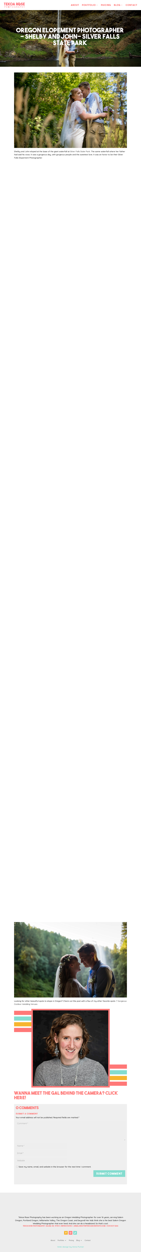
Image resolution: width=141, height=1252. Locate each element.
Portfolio (89, 5)
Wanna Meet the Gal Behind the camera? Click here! (66, 1095)
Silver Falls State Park (80, 151)
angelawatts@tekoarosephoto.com (90, 1226)
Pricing (106, 5)
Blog (117, 5)
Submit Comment (109, 1173)
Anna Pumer (78, 1247)
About (75, 5)
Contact (131, 5)
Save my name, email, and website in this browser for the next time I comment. (55, 1167)
